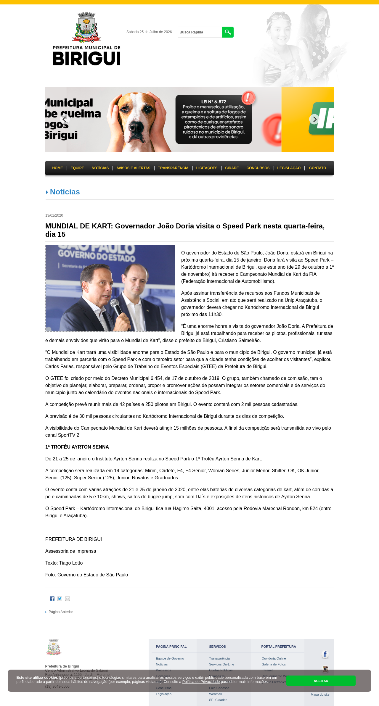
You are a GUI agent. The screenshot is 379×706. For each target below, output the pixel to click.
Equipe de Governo (170, 658)
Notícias (65, 191)
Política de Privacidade (201, 682)
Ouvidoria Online (274, 658)
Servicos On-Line (221, 664)
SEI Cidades (218, 700)
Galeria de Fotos (274, 664)
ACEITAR (321, 681)
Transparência (219, 658)
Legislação (164, 694)
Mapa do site (320, 694)
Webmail (215, 694)
